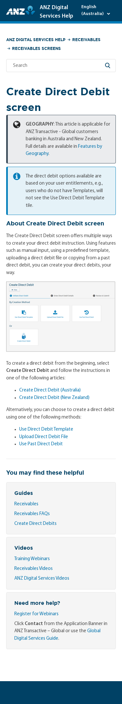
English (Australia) (93, 10)
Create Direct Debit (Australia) (50, 390)
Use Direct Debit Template (46, 429)
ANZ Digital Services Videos (41, 578)
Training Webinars (32, 559)
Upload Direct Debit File (43, 437)
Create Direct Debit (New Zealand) (54, 397)
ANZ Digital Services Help (35, 40)
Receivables (86, 40)
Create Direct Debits (35, 523)
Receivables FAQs (32, 514)
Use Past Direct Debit (41, 444)
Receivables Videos (33, 568)
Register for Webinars (36, 614)
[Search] (61, 65)
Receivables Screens (36, 48)
